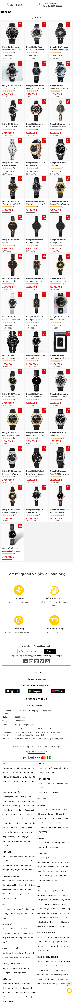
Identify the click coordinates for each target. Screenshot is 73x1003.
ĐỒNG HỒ (6, 905)
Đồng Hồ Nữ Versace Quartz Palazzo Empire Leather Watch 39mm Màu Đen (59, 48)
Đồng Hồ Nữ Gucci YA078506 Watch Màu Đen (59, 357)
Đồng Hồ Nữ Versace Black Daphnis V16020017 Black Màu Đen (11, 395)
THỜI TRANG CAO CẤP (11, 792)
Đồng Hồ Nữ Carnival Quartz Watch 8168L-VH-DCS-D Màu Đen (35, 434)
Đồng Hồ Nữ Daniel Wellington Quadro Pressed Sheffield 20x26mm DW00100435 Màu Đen (36, 279)
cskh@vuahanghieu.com (24, 725)
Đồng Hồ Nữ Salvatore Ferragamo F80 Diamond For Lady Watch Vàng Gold (35, 164)
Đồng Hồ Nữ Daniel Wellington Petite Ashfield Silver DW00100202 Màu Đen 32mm (36, 241)
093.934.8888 (55, 3)
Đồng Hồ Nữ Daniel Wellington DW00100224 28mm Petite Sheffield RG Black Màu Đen (10, 241)
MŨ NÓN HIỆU (7, 924)
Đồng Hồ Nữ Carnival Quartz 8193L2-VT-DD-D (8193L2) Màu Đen (35, 202)
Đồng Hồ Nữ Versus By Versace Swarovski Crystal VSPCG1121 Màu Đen (60, 318)
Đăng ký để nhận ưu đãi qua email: (36, 646)
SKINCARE (6, 852)
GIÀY (39, 886)
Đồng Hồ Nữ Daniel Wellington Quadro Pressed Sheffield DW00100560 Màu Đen (36, 318)
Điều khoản (37, 747)
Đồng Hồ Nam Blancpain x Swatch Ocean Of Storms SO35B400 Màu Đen (10, 357)
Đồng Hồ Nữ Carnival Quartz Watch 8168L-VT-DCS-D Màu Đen (59, 395)
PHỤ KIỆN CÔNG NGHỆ (11, 964)
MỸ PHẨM (41, 805)
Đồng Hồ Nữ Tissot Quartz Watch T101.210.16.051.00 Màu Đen (58, 434)
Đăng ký (49, 651)
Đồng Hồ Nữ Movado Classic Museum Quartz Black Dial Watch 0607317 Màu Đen (36, 395)
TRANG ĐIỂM (42, 853)
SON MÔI (40, 838)
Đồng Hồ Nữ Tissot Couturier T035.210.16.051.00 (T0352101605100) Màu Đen (60, 164)
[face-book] (25, 661)
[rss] (47, 661)
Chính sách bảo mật (51, 747)
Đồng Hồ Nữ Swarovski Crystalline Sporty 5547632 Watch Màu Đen (36, 125)
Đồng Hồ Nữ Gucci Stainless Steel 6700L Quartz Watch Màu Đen (12, 318)
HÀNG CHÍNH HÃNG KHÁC (47, 957)
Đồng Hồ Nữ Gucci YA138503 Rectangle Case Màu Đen (59, 472)
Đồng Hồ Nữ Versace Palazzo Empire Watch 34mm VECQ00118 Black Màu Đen (59, 279)
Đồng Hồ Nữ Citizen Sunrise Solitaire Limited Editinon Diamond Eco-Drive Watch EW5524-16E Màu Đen (36, 48)
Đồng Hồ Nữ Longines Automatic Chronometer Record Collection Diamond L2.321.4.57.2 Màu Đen (12, 549)
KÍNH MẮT (41, 764)
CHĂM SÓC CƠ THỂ (10, 949)
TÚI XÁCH (6, 764)
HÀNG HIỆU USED (44, 799)
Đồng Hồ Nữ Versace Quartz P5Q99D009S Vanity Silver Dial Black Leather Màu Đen (59, 87)
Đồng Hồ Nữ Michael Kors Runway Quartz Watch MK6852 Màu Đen (35, 472)
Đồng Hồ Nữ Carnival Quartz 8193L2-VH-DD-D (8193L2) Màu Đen (12, 202)
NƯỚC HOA (6, 979)
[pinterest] (36, 661)
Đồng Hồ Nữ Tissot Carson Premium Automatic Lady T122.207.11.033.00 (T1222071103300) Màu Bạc (12, 164)
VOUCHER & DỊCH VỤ (10, 876)
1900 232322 (56, 6)
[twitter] (42, 661)
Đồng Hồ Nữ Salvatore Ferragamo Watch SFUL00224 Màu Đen (11, 472)
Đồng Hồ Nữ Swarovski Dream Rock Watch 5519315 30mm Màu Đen (60, 125)
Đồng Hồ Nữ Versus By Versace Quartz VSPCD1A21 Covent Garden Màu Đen (12, 87)
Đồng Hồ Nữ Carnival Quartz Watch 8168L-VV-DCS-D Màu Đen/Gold (11, 434)
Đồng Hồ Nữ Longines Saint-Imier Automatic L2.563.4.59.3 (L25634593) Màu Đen (35, 357)
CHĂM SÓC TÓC (43, 779)
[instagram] (31, 661)
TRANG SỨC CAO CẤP (46, 933)
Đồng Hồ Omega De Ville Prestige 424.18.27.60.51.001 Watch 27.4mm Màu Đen (34, 511)
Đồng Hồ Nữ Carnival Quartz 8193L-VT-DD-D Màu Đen (36, 87)
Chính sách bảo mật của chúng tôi (49, 656)
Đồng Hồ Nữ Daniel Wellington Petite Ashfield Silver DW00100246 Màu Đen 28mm (60, 241)
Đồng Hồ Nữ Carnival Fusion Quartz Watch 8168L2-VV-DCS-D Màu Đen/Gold (60, 202)
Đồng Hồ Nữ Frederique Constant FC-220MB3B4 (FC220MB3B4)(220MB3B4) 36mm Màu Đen (12, 48)
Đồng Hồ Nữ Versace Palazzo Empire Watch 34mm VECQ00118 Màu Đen (12, 511)
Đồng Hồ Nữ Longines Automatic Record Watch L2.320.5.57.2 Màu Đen (59, 511)
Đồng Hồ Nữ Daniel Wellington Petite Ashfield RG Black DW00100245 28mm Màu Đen (10, 279)
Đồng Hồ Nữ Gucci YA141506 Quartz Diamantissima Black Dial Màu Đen (11, 125)
